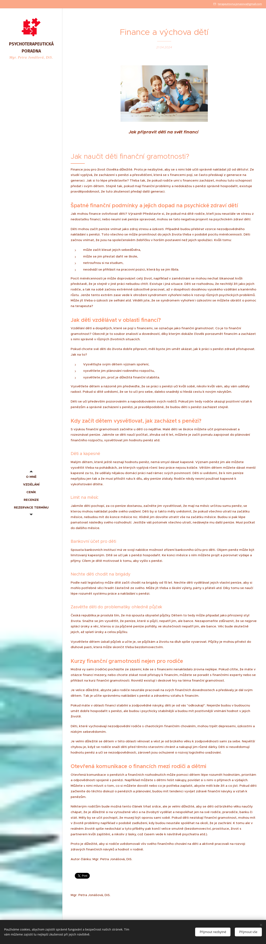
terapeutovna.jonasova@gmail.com (240, 4)
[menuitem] (31, 476)
